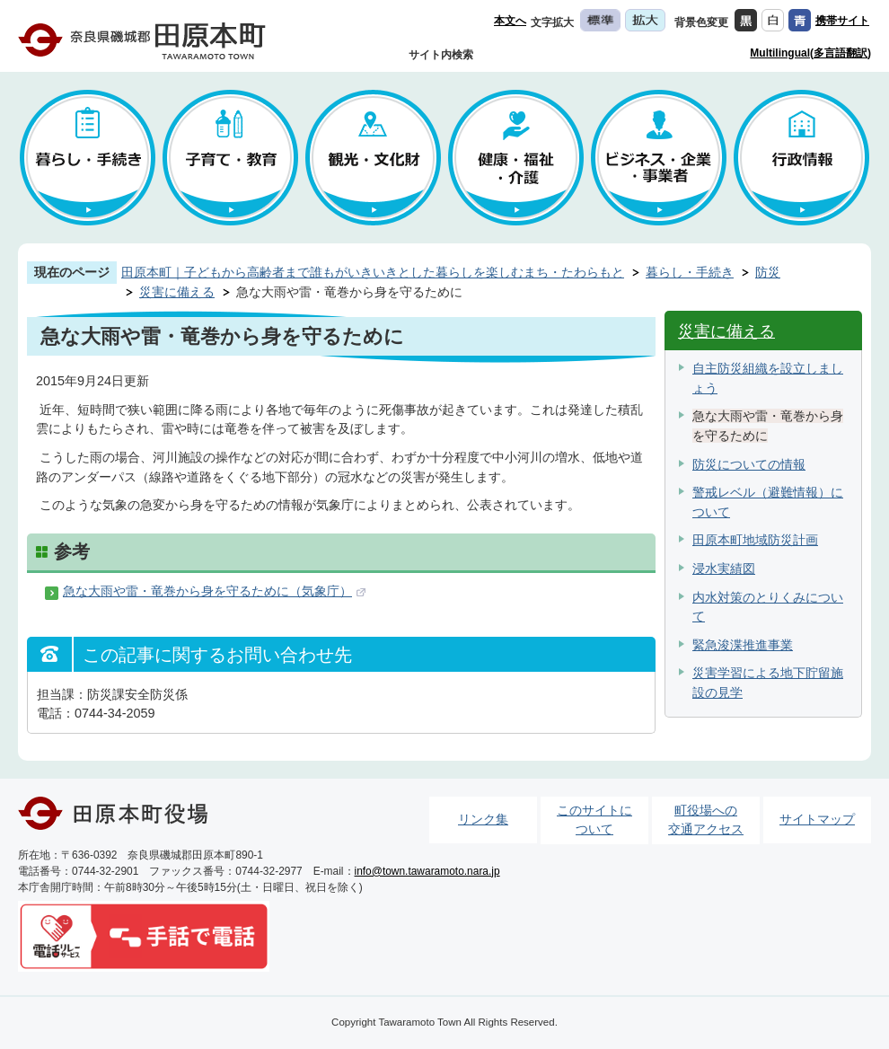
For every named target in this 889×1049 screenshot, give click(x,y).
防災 (767, 272)
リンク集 (483, 819)
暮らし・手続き (690, 272)
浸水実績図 (723, 568)
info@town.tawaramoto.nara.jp (427, 871)
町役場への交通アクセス (706, 820)
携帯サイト (842, 20)
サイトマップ (817, 819)
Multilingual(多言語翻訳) (810, 53)
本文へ (510, 20)
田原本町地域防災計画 (755, 540)
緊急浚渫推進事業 (742, 645)
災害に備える (177, 292)
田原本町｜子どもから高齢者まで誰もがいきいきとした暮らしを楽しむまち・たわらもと (372, 272)
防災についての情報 (748, 464)
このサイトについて (594, 820)
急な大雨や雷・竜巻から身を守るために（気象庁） (207, 591)
